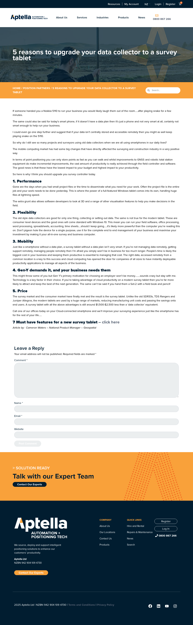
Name (18, 403)
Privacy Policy (105, 605)
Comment (20, 360)
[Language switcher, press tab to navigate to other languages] (147, 4)
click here (111, 322)
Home (17, 88)
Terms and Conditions (81, 605)
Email (18, 416)
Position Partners (36, 88)
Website (19, 429)
